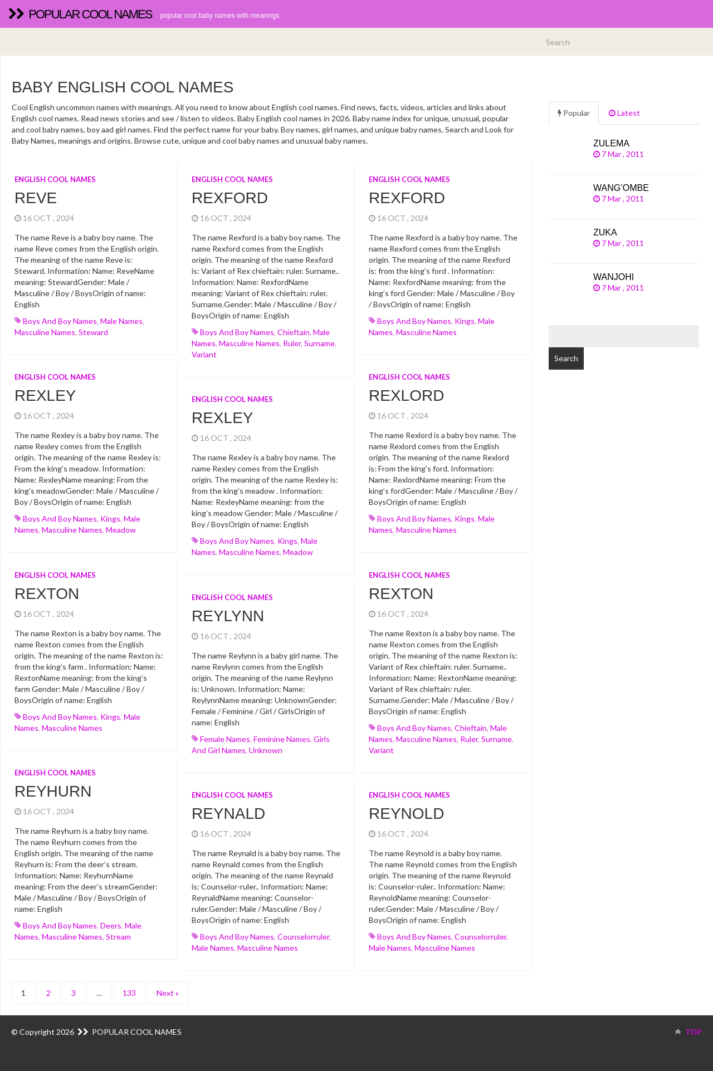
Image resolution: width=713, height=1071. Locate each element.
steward (93, 332)
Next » (168, 993)
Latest (624, 112)
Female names (225, 739)
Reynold (406, 813)
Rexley (45, 395)
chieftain (293, 332)
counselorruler (303, 936)
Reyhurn (52, 791)
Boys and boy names (60, 321)
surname (319, 343)
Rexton (46, 593)
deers (110, 925)
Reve (35, 198)
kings (465, 321)
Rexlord (406, 395)
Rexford (230, 198)
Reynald (228, 813)
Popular (574, 112)
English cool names (55, 179)
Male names (121, 321)
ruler (292, 343)
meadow (121, 529)
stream (118, 936)
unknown (265, 750)
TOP (688, 1031)
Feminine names (281, 739)
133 (129, 993)
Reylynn (228, 616)
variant (204, 354)
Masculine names (44, 332)
